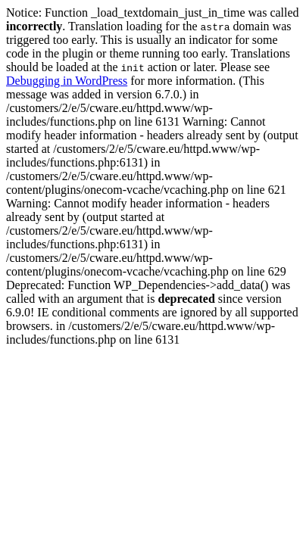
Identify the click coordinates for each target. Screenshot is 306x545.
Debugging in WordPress (66, 80)
